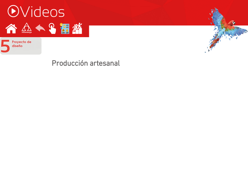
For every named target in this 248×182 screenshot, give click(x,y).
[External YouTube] (124, 115)
